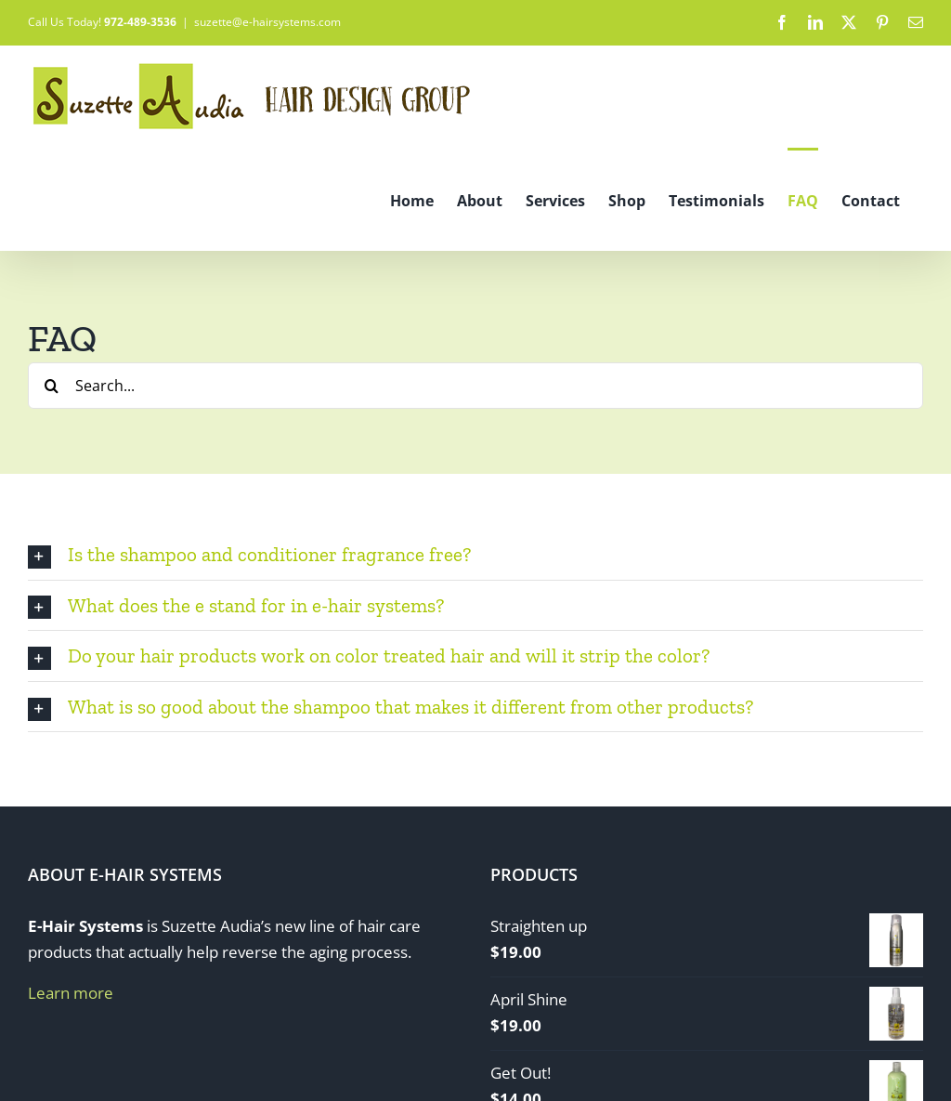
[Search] (51, 385)
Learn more (70, 992)
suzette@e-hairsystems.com (267, 22)
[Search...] (475, 385)
